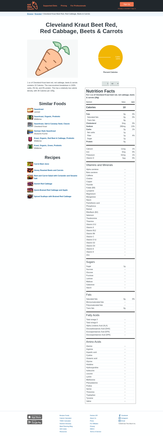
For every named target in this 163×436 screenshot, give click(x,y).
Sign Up (127, 4)
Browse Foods (64, 415)
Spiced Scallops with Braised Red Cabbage (52, 196)
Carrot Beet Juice (41, 164)
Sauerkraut (39, 109)
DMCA (92, 429)
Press (92, 421)
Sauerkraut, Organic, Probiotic (47, 116)
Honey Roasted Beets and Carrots (48, 170)
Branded (38, 14)
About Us (93, 418)
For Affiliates (94, 423)
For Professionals (78, 6)
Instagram (123, 418)
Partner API (94, 415)
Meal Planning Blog (66, 426)
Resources (63, 432)
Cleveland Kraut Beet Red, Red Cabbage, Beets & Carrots (81, 28)
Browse (30, 14)
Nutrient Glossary (65, 423)
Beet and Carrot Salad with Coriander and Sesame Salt (55, 177)
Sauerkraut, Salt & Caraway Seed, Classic (52, 124)
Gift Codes (63, 429)
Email (122, 421)
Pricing (64, 6)
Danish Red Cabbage (43, 184)
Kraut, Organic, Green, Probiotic (48, 145)
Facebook (123, 415)
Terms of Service (95, 432)
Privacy (92, 426)
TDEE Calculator (65, 421)
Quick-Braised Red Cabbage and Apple (51, 190)
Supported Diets (50, 6)
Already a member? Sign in (127, 8)
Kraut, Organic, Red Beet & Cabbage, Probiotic (54, 138)
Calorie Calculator (66, 418)
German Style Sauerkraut (45, 131)
